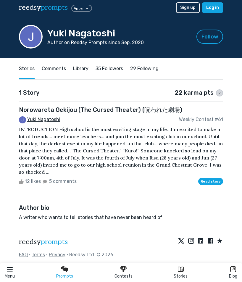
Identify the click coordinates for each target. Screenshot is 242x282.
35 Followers (109, 68)
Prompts (64, 276)
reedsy (43, 242)
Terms (38, 254)
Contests (123, 276)
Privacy (57, 254)
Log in (212, 7)
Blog (233, 276)
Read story (211, 181)
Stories (181, 276)
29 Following (144, 68)
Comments (54, 68)
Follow (209, 36)
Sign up (188, 7)
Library (80, 68)
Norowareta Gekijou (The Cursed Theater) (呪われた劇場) (100, 109)
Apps (82, 8)
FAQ (23, 254)
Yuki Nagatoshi (43, 119)
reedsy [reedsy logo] (43, 7)
